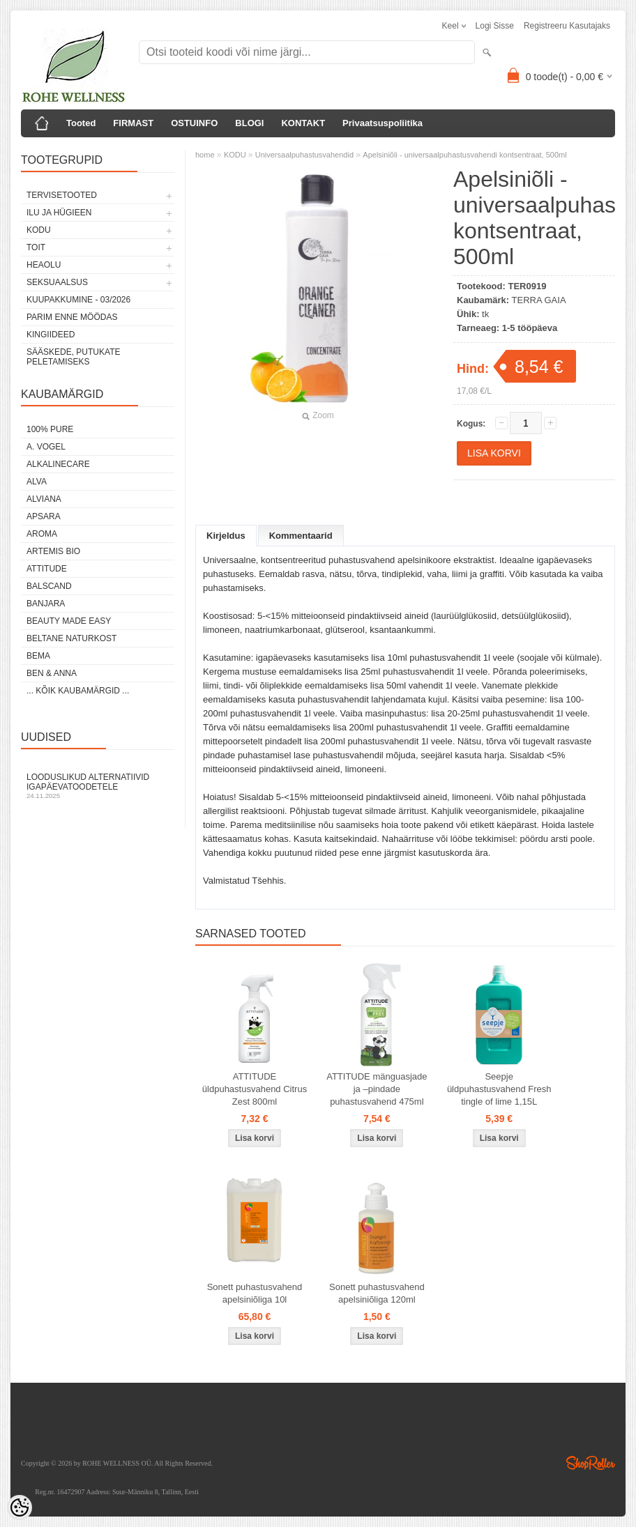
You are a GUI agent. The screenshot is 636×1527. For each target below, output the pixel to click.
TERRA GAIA (539, 300)
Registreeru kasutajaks (567, 26)
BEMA (38, 656)
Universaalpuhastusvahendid (304, 155)
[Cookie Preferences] (19, 1507)
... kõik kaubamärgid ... (77, 691)
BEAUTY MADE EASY (68, 621)
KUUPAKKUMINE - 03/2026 (78, 300)
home (205, 155)
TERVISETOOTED (61, 195)
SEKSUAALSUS (57, 282)
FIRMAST (133, 123)
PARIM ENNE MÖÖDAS (71, 317)
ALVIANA (43, 499)
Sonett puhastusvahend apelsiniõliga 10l (255, 1293)
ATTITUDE (46, 569)
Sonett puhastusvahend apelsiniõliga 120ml (377, 1293)
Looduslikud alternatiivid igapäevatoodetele (97, 785)
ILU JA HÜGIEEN (58, 212)
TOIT (35, 247)
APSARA (43, 516)
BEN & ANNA (51, 673)
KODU (38, 230)
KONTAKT (303, 123)
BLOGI (249, 123)
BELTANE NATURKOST (71, 638)
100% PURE (49, 429)
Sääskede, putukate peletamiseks (73, 357)
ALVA (36, 481)
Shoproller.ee (590, 1463)
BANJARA (45, 603)
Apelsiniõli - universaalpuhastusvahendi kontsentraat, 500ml (464, 155)
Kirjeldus (225, 535)
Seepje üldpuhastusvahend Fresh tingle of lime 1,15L (499, 1089)
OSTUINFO (194, 123)
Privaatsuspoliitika (382, 123)
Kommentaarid (301, 535)
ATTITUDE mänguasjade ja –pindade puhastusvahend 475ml (376, 1089)
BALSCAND (49, 586)
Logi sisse (495, 26)
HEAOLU (43, 265)
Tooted (81, 123)
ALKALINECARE (58, 464)
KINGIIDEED (50, 334)
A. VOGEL (46, 447)
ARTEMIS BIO (53, 551)
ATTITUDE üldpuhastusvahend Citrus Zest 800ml (254, 1089)
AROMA (41, 534)
